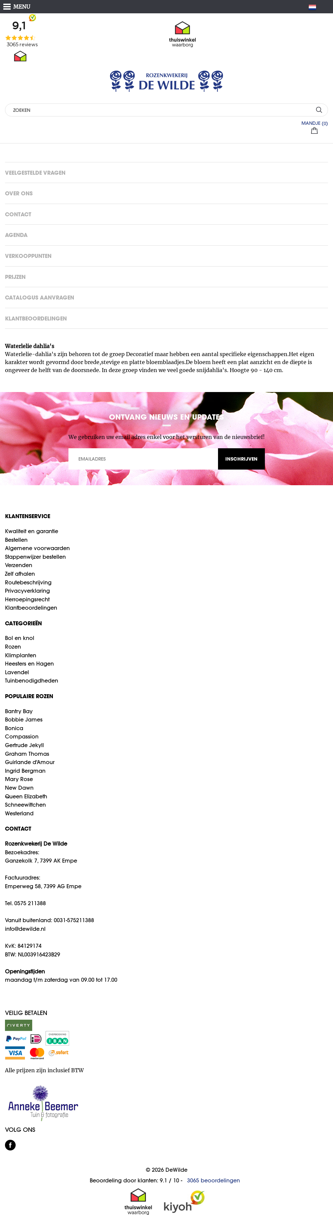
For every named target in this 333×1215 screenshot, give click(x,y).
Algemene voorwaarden (37, 548)
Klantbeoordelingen (36, 318)
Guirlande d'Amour (30, 762)
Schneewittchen (25, 804)
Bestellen (16, 539)
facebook (10, 1145)
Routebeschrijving (28, 582)
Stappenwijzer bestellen (35, 556)
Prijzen (15, 276)
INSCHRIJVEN (241, 459)
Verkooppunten (28, 255)
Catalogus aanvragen (39, 297)
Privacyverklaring (27, 590)
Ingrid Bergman (25, 770)
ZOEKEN (318, 109)
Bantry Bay (19, 711)
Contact (18, 214)
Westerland (19, 813)
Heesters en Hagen (29, 663)
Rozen (13, 646)
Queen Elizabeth (26, 796)
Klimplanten (20, 655)
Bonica (14, 728)
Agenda (16, 234)
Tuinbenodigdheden (31, 680)
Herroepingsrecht (27, 599)
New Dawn (19, 787)
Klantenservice (27, 515)
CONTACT (18, 828)
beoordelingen (213, 1180)
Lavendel (17, 672)
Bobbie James (24, 719)
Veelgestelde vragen (35, 172)
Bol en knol (19, 638)
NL (315, 7)
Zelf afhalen (20, 573)
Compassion (22, 736)
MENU (21, 6)
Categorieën (23, 623)
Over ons (19, 193)
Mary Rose (19, 779)
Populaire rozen (29, 696)
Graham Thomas (27, 753)
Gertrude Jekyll (24, 745)
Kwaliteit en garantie (31, 531)
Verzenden (18, 565)
